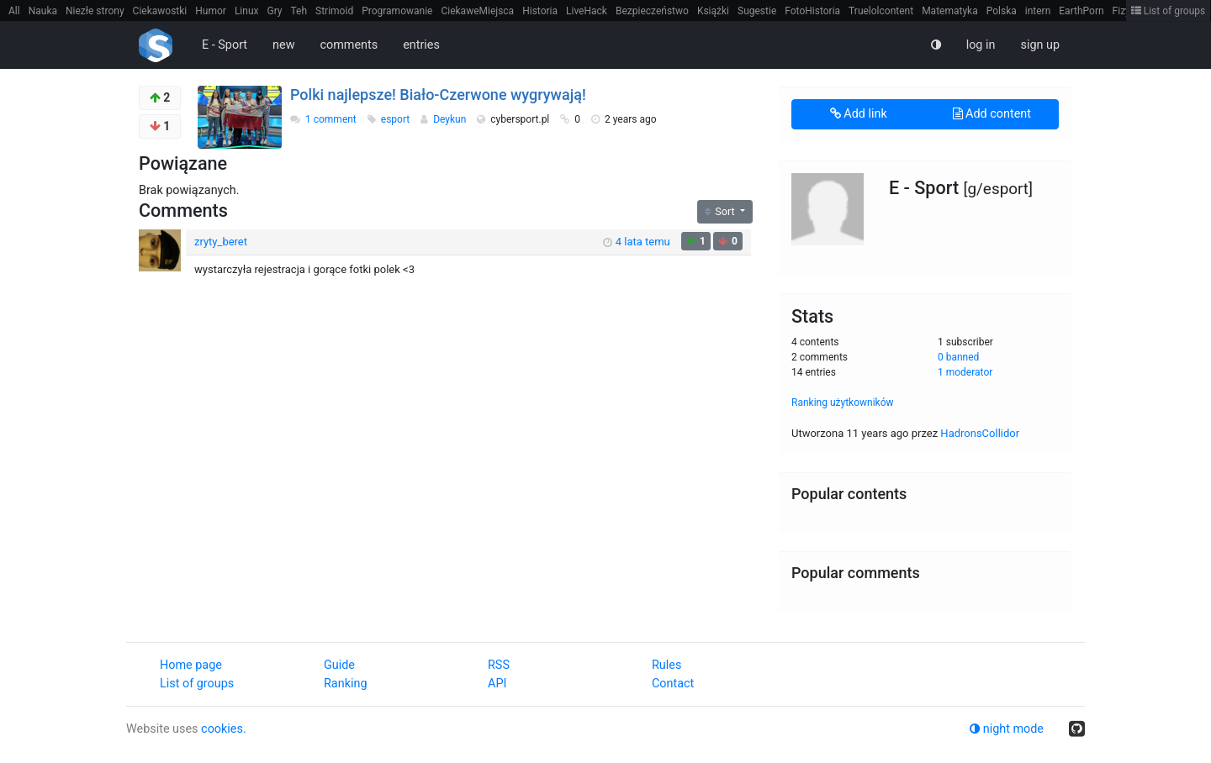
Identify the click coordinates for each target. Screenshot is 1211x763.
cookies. (223, 729)
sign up (1040, 45)
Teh (299, 11)
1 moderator (965, 372)
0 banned (958, 357)
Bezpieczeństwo (652, 11)
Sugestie (757, 11)
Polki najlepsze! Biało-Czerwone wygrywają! (438, 94)
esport (396, 119)
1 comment (331, 119)
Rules (666, 665)
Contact (673, 683)
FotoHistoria (812, 11)
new (283, 45)
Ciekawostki (160, 11)
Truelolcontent (881, 11)
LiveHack (586, 11)
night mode (1007, 729)
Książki (713, 11)
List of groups (1168, 11)
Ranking (345, 683)
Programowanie (397, 11)
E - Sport (224, 45)
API (497, 683)
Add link (858, 114)
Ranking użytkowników (842, 402)
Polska (1001, 11)
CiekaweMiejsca (477, 11)
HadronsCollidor (979, 433)
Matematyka (950, 11)
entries (421, 45)
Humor (210, 11)
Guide (339, 665)
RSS (499, 665)
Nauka (43, 11)
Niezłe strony (95, 11)
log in (981, 45)
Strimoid (334, 11)
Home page (191, 665)
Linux (247, 11)
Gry (274, 11)
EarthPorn (1081, 11)
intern (1038, 11)
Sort (721, 211)
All (14, 11)
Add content (992, 114)
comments (349, 45)
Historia (540, 11)
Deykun (450, 119)
